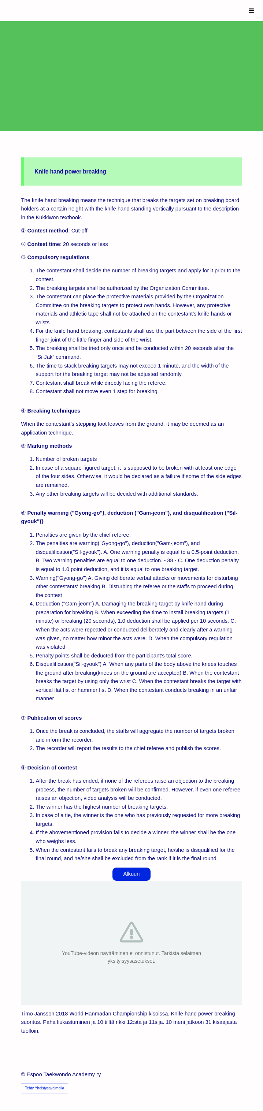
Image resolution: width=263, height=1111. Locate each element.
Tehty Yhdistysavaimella (44, 1088)
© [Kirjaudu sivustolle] (23, 1074)
